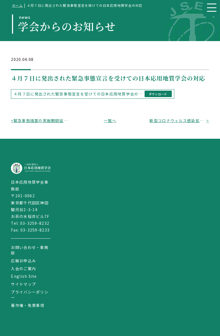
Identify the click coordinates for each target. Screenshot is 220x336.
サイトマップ (23, 284)
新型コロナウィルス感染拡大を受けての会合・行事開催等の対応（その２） (177, 120)
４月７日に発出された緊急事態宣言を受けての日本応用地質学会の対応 (78, 94)
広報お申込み (23, 260)
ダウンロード (158, 94)
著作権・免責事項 (27, 305)
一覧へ (110, 120)
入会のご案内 (23, 268)
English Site (24, 276)
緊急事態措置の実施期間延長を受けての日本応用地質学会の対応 (42, 120)
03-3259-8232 (34, 223)
